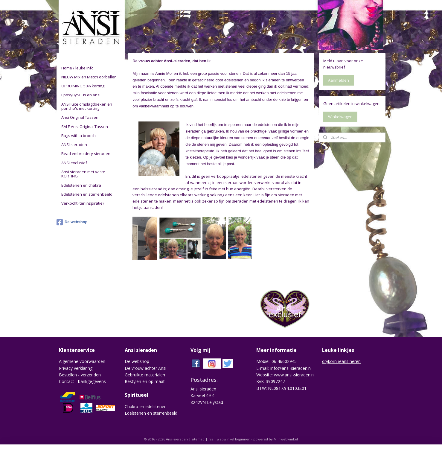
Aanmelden (338, 80)
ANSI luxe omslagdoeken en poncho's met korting (86, 106)
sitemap (198, 439)
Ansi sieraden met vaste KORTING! (83, 174)
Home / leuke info (77, 68)
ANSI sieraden (74, 144)
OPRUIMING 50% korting (82, 86)
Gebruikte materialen (145, 375)
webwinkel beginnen (233, 439)
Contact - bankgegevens (82, 381)
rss (210, 439)
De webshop (72, 222)
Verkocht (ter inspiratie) (82, 203)
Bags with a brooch (78, 135)
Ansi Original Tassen (79, 117)
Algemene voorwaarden (82, 361)
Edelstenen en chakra (81, 185)
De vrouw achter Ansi (145, 368)
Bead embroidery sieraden (85, 153)
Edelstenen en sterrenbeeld (86, 194)
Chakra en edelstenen (146, 406)
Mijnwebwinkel (286, 439)
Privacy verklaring (75, 368)
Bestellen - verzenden (80, 375)
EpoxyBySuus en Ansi (80, 95)
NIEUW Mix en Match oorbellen (89, 77)
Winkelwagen (340, 116)
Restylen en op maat (145, 381)
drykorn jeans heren (341, 361)
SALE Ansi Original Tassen (84, 126)
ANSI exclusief (74, 162)
